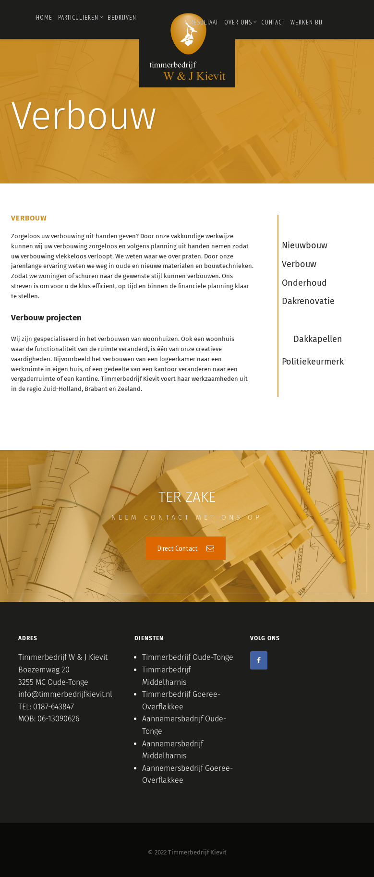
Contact (273, 22)
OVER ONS (240, 22)
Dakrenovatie (308, 301)
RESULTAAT (204, 22)
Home (44, 17)
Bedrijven (122, 17)
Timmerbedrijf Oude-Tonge (187, 657)
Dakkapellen (317, 339)
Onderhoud (304, 283)
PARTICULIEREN (80, 17)
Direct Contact (185, 548)
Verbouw (299, 264)
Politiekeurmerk (313, 361)
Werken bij (306, 22)
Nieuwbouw (304, 245)
